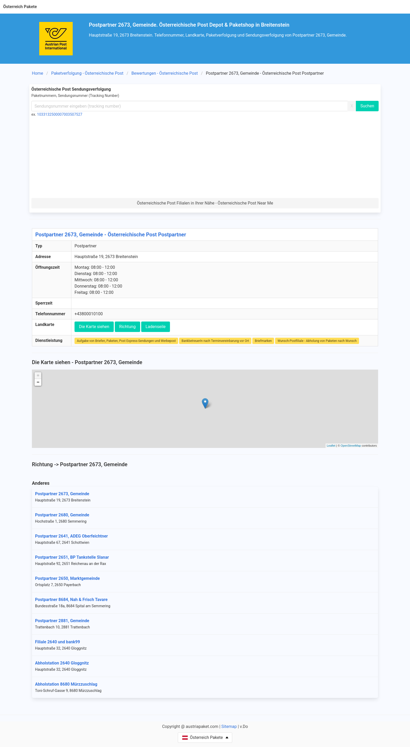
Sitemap (229, 726)
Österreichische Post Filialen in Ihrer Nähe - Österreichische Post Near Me (205, 203)
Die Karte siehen (94, 326)
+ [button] (38, 375)
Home (37, 73)
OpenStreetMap (351, 445)
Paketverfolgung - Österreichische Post (87, 73)
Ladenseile (156, 326)
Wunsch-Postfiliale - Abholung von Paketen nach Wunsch (316, 341)
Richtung (127, 326)
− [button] (38, 382)
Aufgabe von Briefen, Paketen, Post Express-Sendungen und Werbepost (126, 341)
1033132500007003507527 (59, 114)
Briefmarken (263, 341)
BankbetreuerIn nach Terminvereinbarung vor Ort (215, 341)
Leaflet (331, 445)
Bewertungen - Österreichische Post (165, 73)
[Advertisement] (205, 158)
